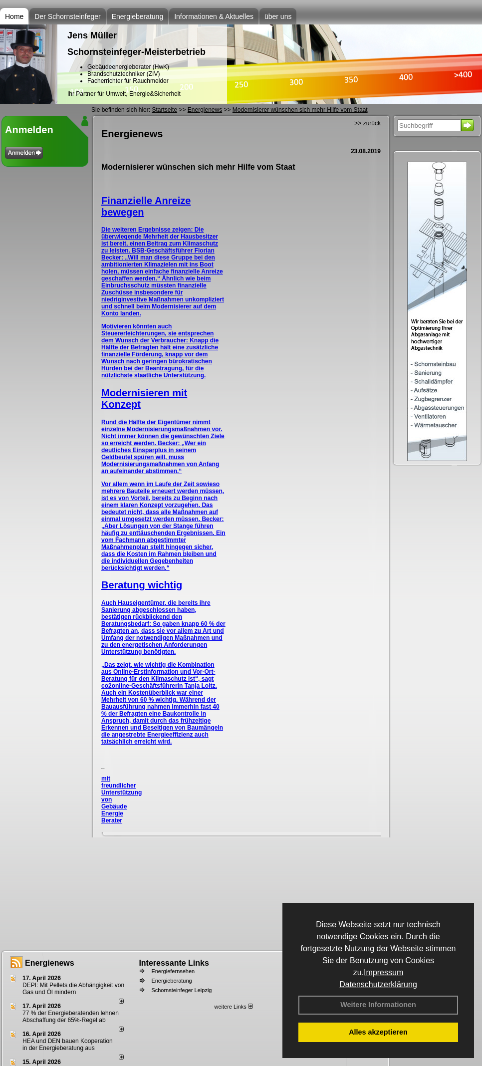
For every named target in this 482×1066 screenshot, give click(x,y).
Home (14, 16)
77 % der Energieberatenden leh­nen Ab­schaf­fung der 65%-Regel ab (70, 1017)
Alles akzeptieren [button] (378, 1032)
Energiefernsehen (173, 971)
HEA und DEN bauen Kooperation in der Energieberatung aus (67, 1045)
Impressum (383, 972)
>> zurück (367, 123)
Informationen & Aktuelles (213, 16)
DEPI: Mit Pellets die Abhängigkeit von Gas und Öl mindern (73, 989)
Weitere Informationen (378, 1005)
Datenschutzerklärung (378, 984)
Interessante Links (174, 963)
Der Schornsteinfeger (67, 16)
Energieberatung (138, 16)
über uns (277, 16)
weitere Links (233, 1007)
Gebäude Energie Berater (114, 813)
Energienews (49, 963)
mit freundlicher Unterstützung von (121, 789)
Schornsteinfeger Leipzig (181, 990)
